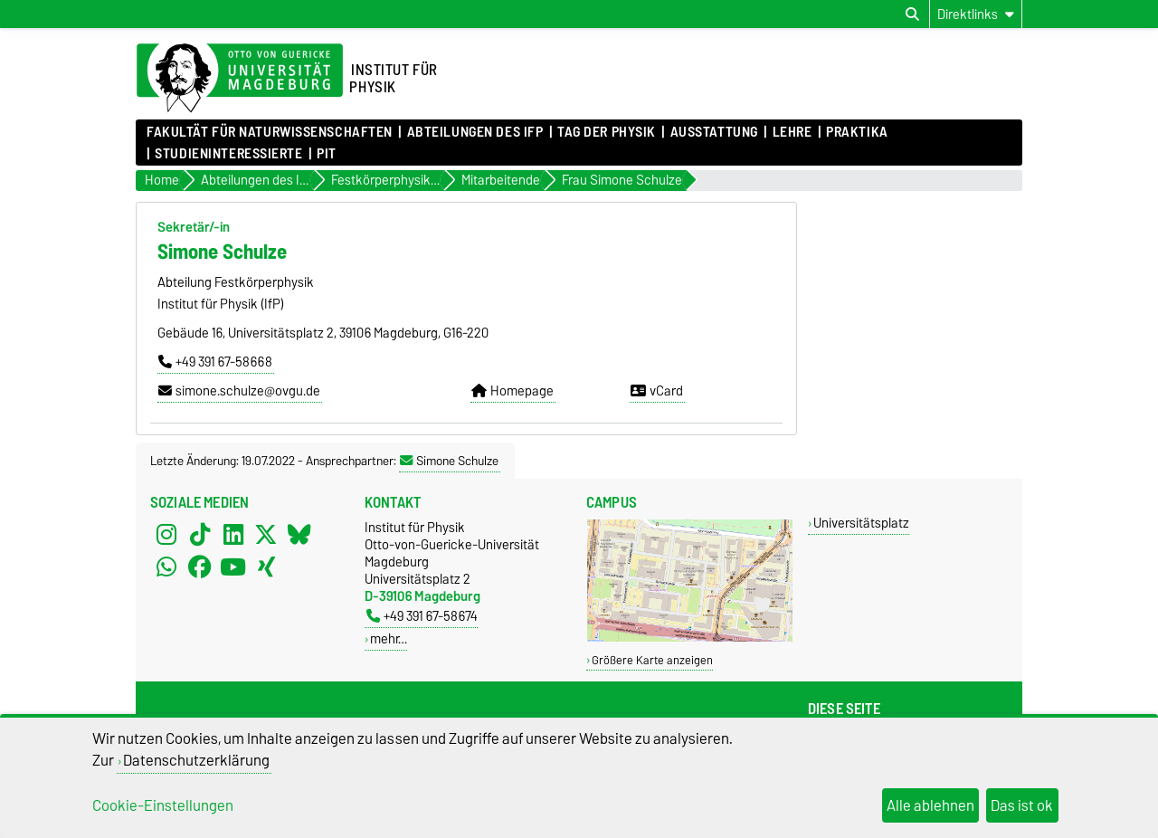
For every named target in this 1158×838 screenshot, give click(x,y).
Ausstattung (714, 132)
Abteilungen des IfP (475, 132)
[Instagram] (166, 535)
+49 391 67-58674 (422, 616)
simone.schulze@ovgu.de (239, 391)
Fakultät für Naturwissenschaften (270, 132)
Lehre (792, 132)
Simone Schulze (449, 460)
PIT (327, 154)
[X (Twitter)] (266, 535)
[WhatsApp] (166, 567)
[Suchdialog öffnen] (912, 14)
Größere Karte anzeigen (652, 660)
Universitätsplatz (861, 522)
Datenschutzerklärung (196, 760)
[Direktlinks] (975, 14)
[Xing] (266, 567)
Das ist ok (1022, 805)
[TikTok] (200, 535)
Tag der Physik (606, 132)
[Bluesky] (299, 535)
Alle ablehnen (930, 805)
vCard (657, 391)
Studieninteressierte (228, 154)
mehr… (388, 638)
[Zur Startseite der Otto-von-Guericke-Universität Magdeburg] (240, 79)
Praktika (856, 132)
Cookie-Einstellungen (162, 805)
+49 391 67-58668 (215, 362)
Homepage (512, 391)
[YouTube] (233, 567)
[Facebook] (200, 567)
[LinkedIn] (233, 535)
